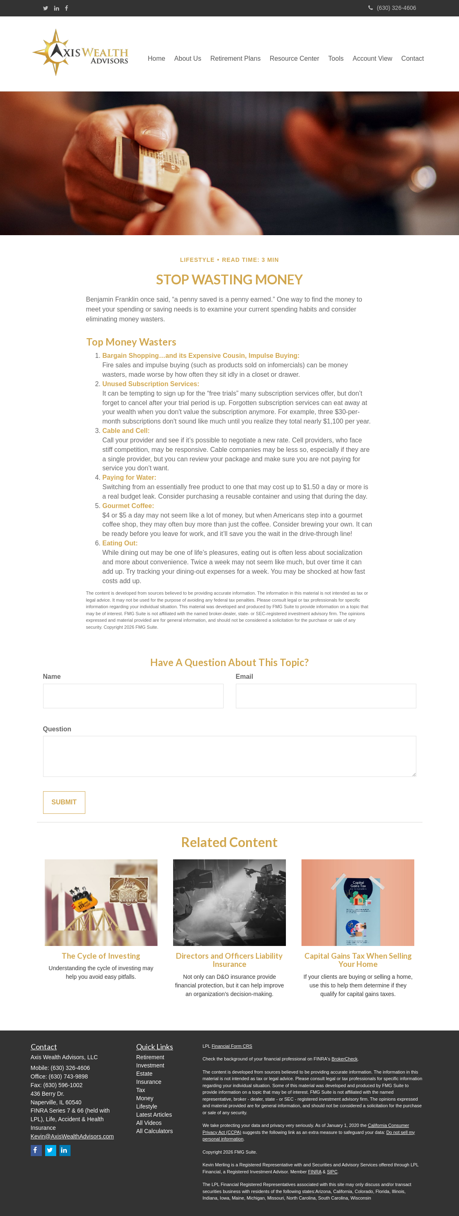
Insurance (148, 1082)
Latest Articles (154, 1114)
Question (57, 729)
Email (244, 676)
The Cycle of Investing (101, 955)
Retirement (150, 1057)
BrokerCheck (344, 1058)
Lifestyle (146, 1106)
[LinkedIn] (56, 8)
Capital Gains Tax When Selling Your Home (358, 960)
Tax (140, 1090)
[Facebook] (66, 8)
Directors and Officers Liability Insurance (229, 960)
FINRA (314, 1171)
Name (52, 676)
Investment (150, 1065)
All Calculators (154, 1131)
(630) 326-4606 (392, 8)
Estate (144, 1073)
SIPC (332, 1171)
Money (144, 1098)
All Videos (149, 1123)
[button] (188, 54)
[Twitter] (45, 8)
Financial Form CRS (232, 1046)
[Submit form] (64, 802)
